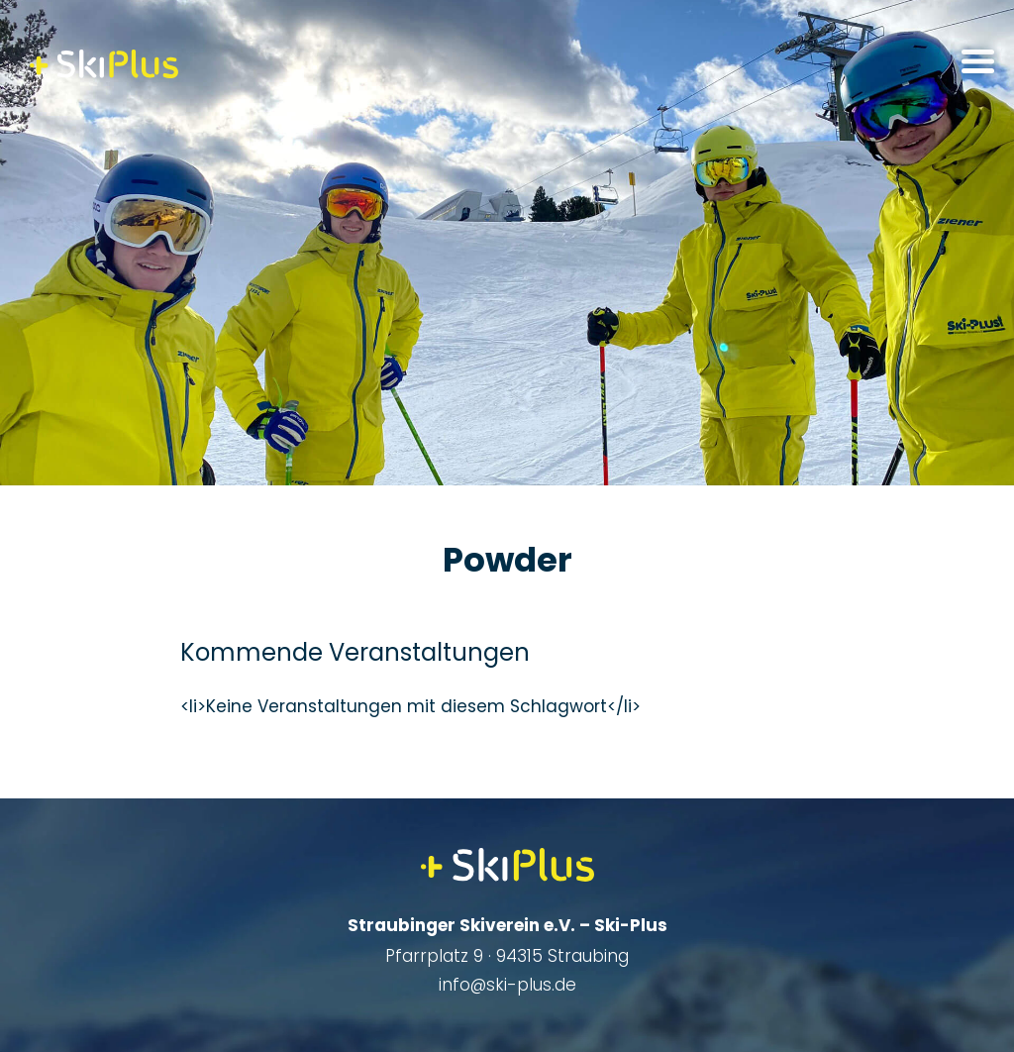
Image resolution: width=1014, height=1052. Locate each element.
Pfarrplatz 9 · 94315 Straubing (507, 956)
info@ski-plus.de (507, 985)
